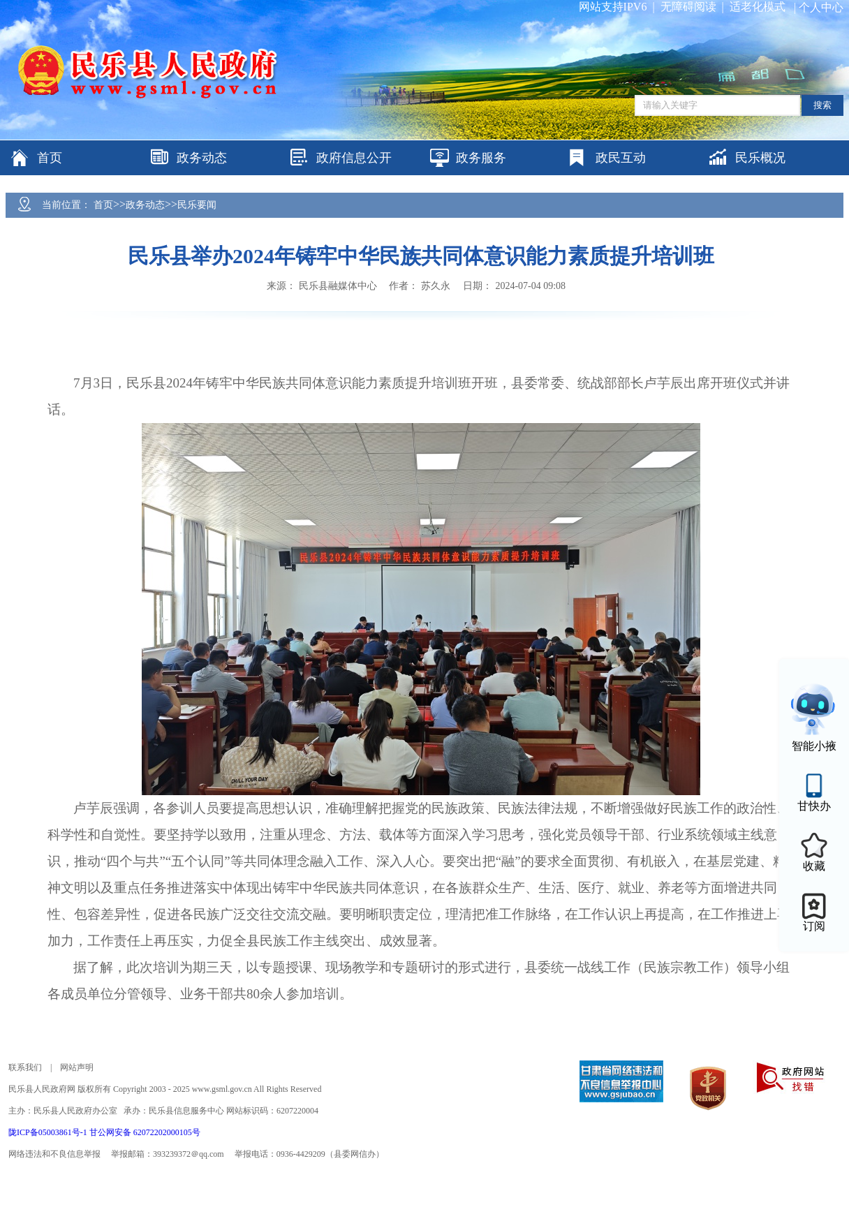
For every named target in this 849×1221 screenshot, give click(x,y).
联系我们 (25, 1067)
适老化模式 (757, 7)
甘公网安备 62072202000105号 (144, 1132)
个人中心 (821, 7)
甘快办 (814, 806)
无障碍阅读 (688, 7)
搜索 (822, 105)
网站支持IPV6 (613, 7)
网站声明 (77, 1067)
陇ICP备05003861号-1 (48, 1132)
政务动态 (145, 205)
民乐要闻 (196, 205)
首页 (103, 205)
